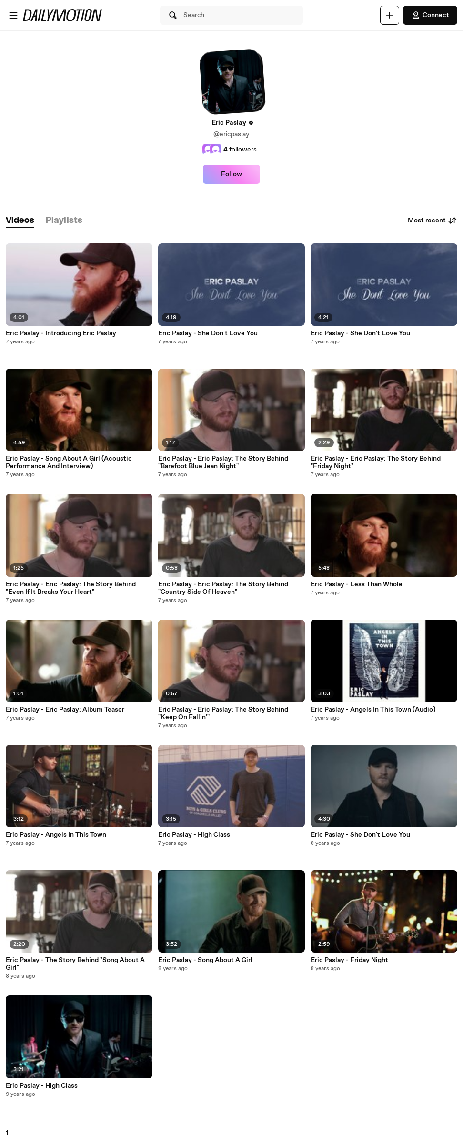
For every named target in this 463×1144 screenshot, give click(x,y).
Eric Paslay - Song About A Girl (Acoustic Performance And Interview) (69, 462)
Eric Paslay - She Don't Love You (208, 333)
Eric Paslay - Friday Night (349, 960)
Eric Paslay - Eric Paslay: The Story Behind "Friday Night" (376, 462)
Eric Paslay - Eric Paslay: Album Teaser (65, 709)
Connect (430, 15)
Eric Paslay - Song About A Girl (205, 960)
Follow (231, 174)
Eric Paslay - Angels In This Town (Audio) (373, 709)
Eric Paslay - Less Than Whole (357, 584)
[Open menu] (13, 15)
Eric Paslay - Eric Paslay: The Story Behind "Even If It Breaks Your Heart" (71, 588)
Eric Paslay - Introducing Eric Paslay (61, 333)
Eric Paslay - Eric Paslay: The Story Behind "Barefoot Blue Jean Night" (223, 462)
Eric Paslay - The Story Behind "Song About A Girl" (75, 964)
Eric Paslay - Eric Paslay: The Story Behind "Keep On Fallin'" (223, 713)
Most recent (432, 220)
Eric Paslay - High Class (42, 1086)
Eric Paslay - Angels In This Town (56, 835)
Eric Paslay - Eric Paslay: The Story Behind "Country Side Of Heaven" (223, 588)
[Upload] (389, 15)
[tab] (20, 221)
